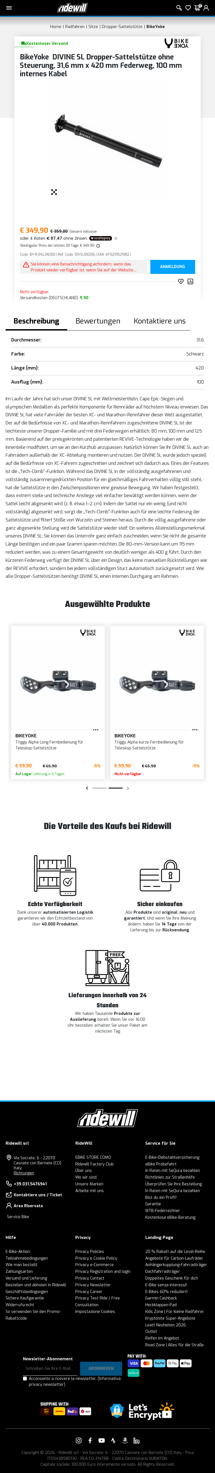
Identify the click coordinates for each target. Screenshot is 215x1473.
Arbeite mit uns (89, 1190)
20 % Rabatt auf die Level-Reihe (175, 1251)
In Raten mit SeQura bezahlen (172, 1170)
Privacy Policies (89, 1251)
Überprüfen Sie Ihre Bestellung (173, 1184)
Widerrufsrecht (20, 1305)
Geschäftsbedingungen (27, 1291)
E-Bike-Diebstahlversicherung (172, 1157)
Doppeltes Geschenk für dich (171, 1278)
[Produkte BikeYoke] (176, 43)
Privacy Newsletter (93, 1285)
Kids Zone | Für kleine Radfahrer (174, 1311)
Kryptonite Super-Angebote (170, 1318)
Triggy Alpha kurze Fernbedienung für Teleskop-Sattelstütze (149, 745)
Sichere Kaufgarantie (25, 1298)
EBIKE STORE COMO (93, 1157)
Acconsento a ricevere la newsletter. (75, 1381)
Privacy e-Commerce (94, 1264)
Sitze (93, 26)
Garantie (153, 1204)
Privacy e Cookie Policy (96, 1258)
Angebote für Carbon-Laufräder (174, 1258)
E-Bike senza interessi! (166, 1285)
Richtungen (24, 1173)
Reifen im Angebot (162, 1338)
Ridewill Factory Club (94, 1164)
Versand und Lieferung (26, 1278)
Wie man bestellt (22, 1264)
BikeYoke (155, 26)
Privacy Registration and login (102, 1271)
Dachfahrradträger (162, 1271)
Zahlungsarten (19, 1271)
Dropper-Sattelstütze (122, 26)
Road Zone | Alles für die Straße (174, 1345)
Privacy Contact (89, 1278)
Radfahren (75, 26)
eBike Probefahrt (161, 1164)
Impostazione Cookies (95, 1311)
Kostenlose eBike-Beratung (170, 1217)
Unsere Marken (89, 1184)
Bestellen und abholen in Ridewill (36, 1285)
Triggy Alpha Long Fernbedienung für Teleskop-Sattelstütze (49, 745)
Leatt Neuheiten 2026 (165, 1325)
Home (55, 26)
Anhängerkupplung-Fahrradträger (176, 1264)
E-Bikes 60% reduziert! (166, 1291)
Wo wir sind (86, 1177)
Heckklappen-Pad (161, 1305)
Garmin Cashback (161, 1298)
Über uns (83, 1170)
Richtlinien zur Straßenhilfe (170, 1177)
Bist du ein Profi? (161, 1197)
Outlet (151, 1331)
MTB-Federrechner (162, 1210)
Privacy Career (88, 1291)
